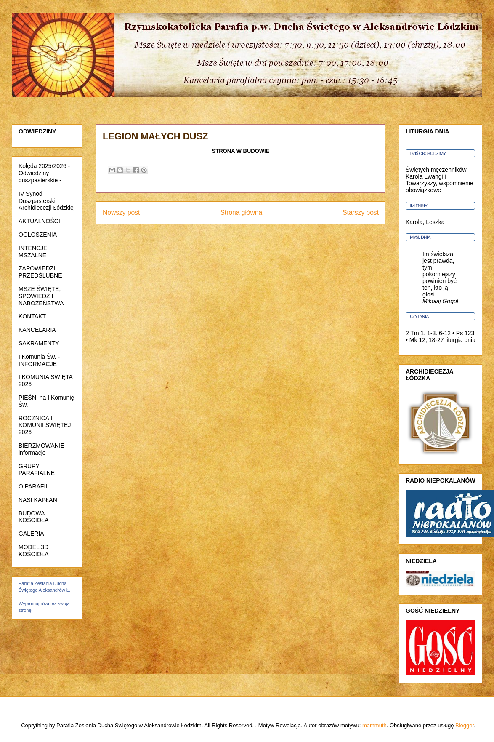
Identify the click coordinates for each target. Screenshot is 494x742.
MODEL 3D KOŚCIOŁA (34, 551)
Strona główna (241, 212)
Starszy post (361, 212)
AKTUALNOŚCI (39, 221)
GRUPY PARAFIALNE (37, 470)
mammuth (374, 725)
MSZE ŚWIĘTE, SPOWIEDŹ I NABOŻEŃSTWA (41, 296)
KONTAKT (32, 316)
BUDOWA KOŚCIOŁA (34, 517)
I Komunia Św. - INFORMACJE (39, 360)
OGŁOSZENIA (38, 234)
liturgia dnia (460, 339)
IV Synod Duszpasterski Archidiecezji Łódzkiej (47, 200)
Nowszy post (121, 212)
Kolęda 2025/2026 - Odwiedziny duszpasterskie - (44, 173)
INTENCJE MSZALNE (33, 252)
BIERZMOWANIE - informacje (43, 449)
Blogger (464, 725)
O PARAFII (33, 486)
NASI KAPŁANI (39, 499)
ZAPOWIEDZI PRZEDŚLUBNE (40, 272)
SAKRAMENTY (39, 343)
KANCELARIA (37, 329)
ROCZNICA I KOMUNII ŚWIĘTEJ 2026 (45, 425)
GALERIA (31, 533)
